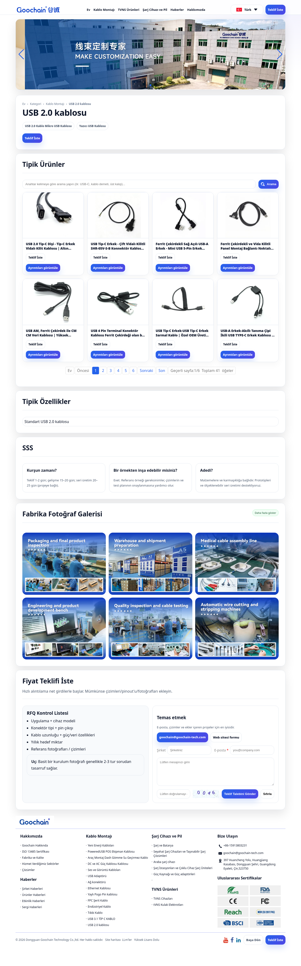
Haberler (177, 10)
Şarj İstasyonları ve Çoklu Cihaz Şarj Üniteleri (183, 868)
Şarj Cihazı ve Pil (155, 10)
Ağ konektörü (97, 882)
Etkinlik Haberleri (33, 901)
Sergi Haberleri (32, 907)
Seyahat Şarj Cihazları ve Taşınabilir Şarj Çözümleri (180, 854)
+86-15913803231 (235, 845)
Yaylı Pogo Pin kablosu (102, 894)
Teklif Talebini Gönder (240, 794)
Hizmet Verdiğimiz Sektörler (40, 864)
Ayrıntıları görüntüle (43, 268)
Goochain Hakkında (35, 845)
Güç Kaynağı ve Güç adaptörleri (174, 874)
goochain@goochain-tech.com (182, 737)
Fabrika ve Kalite (33, 858)
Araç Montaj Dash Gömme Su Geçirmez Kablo (118, 858)
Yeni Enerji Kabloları (101, 845)
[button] (147, 85)
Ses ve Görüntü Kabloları (104, 870)
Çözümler (28, 870)
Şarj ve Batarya (163, 845)
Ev (88, 10)
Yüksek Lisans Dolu (146, 940)
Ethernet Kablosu (99, 888)
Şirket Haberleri (32, 889)
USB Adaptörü (97, 876)
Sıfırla (267, 794)
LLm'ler (127, 940)
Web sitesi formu (226, 737)
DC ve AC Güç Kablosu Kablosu (108, 864)
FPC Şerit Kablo (98, 900)
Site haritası (113, 940)
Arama (268, 184)
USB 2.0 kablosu (98, 925)
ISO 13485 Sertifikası (35, 852)
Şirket (161, 750)
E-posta (221, 750)
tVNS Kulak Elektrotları (168, 905)
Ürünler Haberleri (33, 895)
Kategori (35, 104)
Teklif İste (275, 10)
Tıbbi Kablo (95, 913)
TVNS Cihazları (163, 899)
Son (161, 370)
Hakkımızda (196, 10)
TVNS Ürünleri (128, 10)
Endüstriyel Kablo (99, 907)
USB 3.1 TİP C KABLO (101, 919)
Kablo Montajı (104, 10)
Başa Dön (253, 940)
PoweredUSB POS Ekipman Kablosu (111, 852)
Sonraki (146, 370)
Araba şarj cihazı (164, 862)
